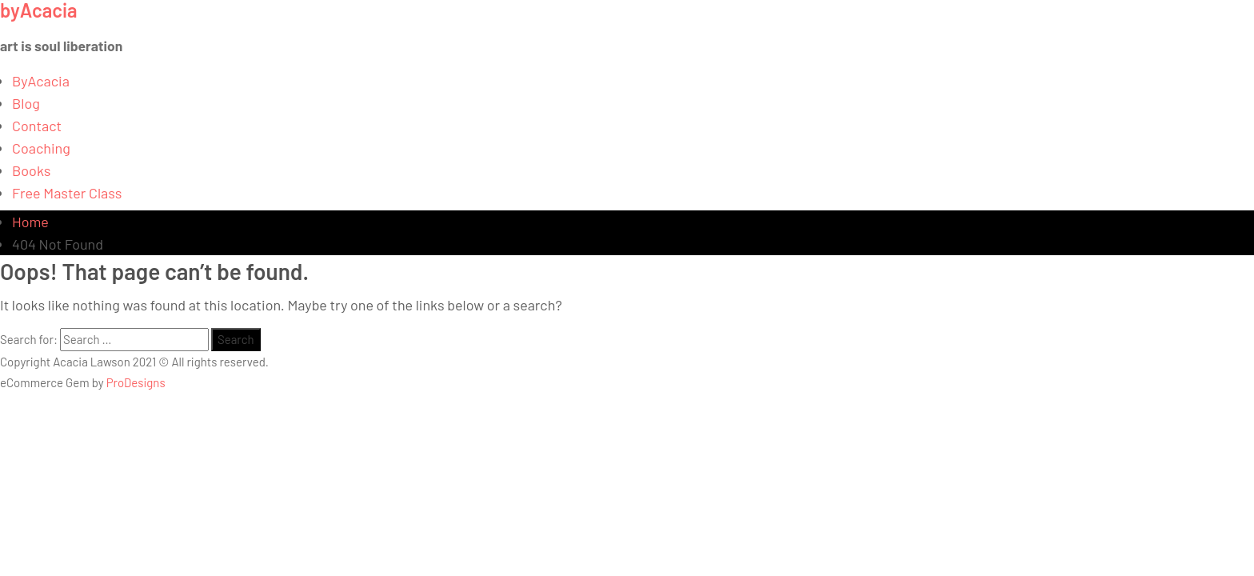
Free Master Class (67, 193)
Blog (26, 103)
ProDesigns (136, 382)
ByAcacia (41, 81)
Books (31, 170)
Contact (37, 125)
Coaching (41, 148)
